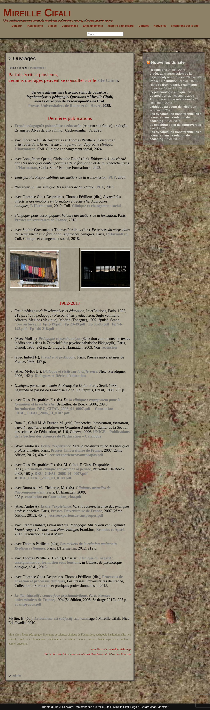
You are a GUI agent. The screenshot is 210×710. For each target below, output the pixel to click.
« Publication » (37, 67)
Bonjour (16, 25)
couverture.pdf (29, 324)
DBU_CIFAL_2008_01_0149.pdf (44, 478)
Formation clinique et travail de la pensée (58, 469)
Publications (35, 25)
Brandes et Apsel (110, 529)
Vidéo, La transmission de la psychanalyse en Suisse (171, 75)
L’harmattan (25, 149)
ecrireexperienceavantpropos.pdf (76, 455)
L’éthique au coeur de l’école (171, 106)
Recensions (158, 69)
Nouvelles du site (168, 62)
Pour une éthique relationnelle (172, 99)
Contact (144, 25)
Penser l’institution (164, 81)
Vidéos (52, 25)
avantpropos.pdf (28, 604)
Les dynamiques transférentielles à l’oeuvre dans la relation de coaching (175, 117)
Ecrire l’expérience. (57, 446)
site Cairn (107, 80)
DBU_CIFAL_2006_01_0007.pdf (63, 409)
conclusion (33, 497)
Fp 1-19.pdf (52, 324)
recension (109, 347)
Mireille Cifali (35, 13)
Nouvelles (160, 25)
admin (16, 675)
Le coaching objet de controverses (175, 124)
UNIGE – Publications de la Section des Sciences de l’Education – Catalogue (72, 433)
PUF (112, 177)
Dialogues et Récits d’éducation (60, 375)
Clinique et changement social (96, 206)
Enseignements (93, 25)
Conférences (70, 25)
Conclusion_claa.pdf (64, 497)
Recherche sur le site (185, 25)
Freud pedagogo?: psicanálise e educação (48, 126)
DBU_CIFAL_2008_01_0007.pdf (61, 473)
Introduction (25, 409)
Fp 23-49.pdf (75, 324)
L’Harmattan (26, 167)
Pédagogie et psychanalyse (59, 338)
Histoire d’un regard (121, 25)
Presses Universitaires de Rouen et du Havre (64, 105)
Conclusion (104, 409)
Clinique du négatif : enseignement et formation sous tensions (64, 560)
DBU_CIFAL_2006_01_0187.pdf (42, 413)
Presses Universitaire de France (76, 450)
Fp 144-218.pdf (42, 328)
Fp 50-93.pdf (98, 324)
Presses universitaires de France (41, 220)
